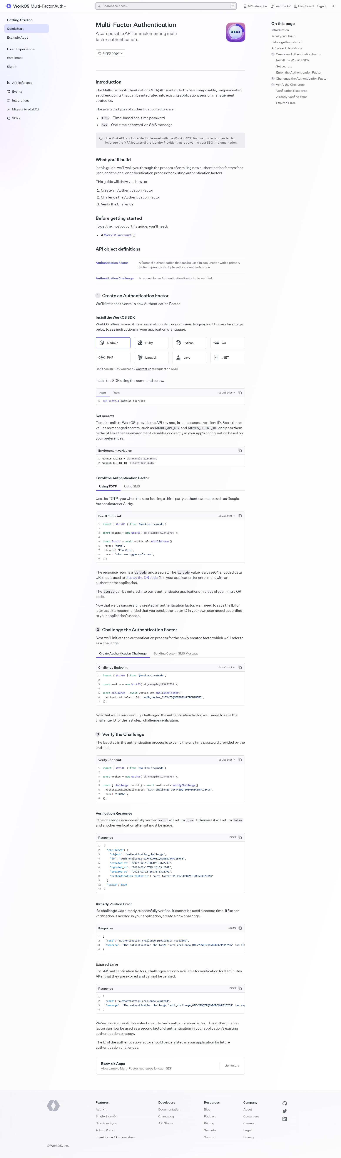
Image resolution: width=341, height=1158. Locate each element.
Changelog (166, 1116)
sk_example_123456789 (142, 458)
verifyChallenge (183, 785)
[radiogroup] (170, 350)
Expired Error (285, 103)
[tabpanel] (170, 401)
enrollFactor (160, 541)
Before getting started (287, 42)
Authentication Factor (112, 262)
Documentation (169, 1109)
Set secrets (284, 66)
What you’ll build (283, 36)
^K (233, 5)
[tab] (103, 392)
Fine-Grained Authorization (115, 1137)
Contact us (143, 369)
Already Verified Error (291, 96)
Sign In (322, 6)
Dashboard (304, 6)
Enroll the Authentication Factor (298, 72)
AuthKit (101, 1109)
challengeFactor (167, 692)
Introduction (280, 30)
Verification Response (291, 90)
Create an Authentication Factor (296, 54)
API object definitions (286, 48)
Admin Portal (105, 1130)
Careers (248, 1123)
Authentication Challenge (115, 278)
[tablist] (109, 392)
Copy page (110, 53)
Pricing (209, 1123)
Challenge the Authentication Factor (299, 78)
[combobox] (166, 6)
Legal (247, 1130)
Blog (207, 1109)
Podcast (210, 1116)
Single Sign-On (106, 1116)
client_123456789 (142, 462)
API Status (165, 1123)
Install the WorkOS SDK (292, 60)
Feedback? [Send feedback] (280, 6)
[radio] (113, 342)
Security (210, 1130)
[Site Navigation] (49, 6)
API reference (255, 6)
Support (210, 1137)
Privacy (248, 1137)
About (247, 1109)
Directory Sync (106, 1123)
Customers (251, 1116)
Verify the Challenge (288, 84)
